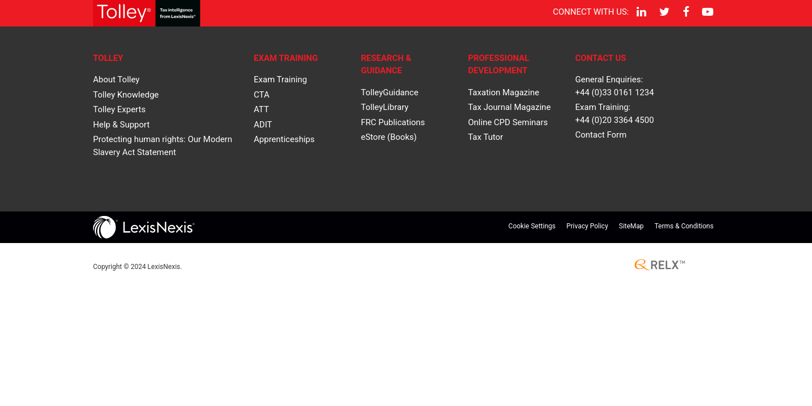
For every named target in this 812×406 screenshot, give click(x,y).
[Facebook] (685, 12)
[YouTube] (707, 12)
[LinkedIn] (640, 12)
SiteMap (631, 226)
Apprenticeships (284, 139)
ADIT (263, 125)
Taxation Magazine (503, 92)
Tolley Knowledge (126, 95)
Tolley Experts (119, 109)
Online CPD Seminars (508, 122)
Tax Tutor (485, 137)
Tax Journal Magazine (509, 107)
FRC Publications (393, 122)
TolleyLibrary (384, 107)
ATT (261, 109)
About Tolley (116, 79)
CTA (262, 95)
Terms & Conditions (684, 226)
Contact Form (600, 135)
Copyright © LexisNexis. (137, 267)
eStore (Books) (389, 137)
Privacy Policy (587, 226)
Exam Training (280, 79)
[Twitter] (663, 12)
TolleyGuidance (389, 92)
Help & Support (121, 125)
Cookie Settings (532, 226)
